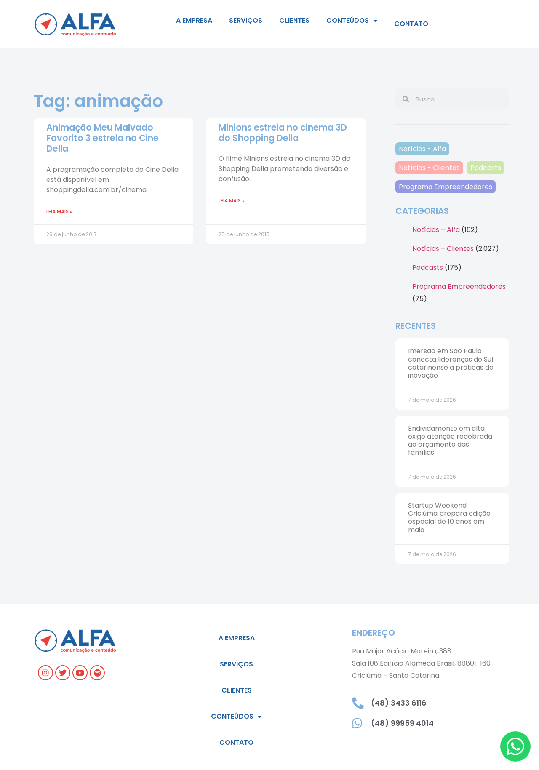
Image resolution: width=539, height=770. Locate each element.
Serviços (245, 20)
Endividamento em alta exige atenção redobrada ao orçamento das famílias (450, 441)
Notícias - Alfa (422, 149)
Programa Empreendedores (445, 187)
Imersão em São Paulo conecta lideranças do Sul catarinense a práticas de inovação (451, 363)
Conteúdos (351, 20)
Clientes (294, 20)
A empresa (194, 20)
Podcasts (485, 168)
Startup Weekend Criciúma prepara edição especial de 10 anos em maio (449, 518)
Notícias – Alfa (436, 229)
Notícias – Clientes (443, 248)
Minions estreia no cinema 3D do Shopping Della (283, 132)
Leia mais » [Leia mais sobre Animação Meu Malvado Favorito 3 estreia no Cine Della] (59, 211)
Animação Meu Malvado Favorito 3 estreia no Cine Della (102, 138)
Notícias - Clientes (429, 168)
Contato (411, 24)
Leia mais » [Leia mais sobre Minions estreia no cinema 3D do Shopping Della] (232, 200)
